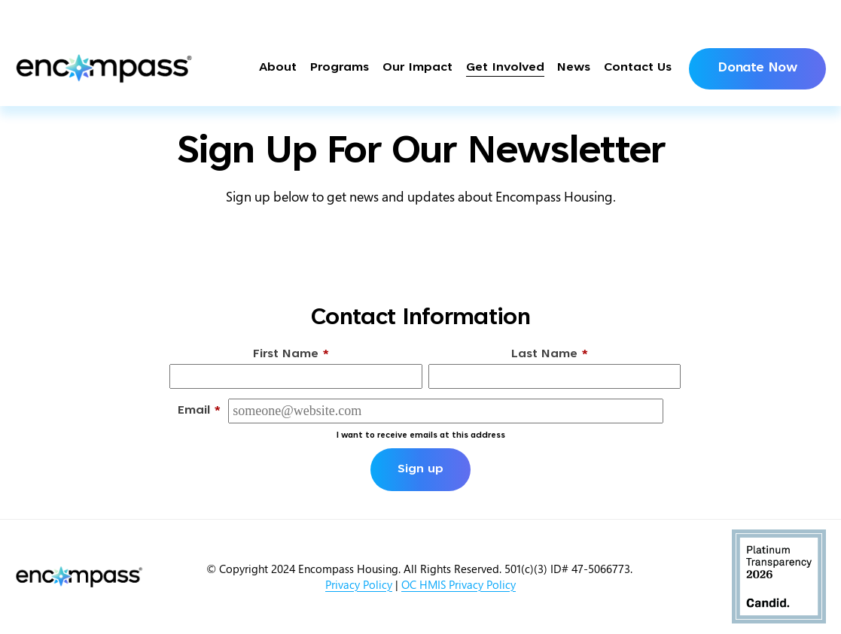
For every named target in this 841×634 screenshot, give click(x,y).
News (573, 68)
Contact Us (638, 68)
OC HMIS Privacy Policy (458, 584)
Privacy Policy (358, 584)
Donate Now (757, 68)
